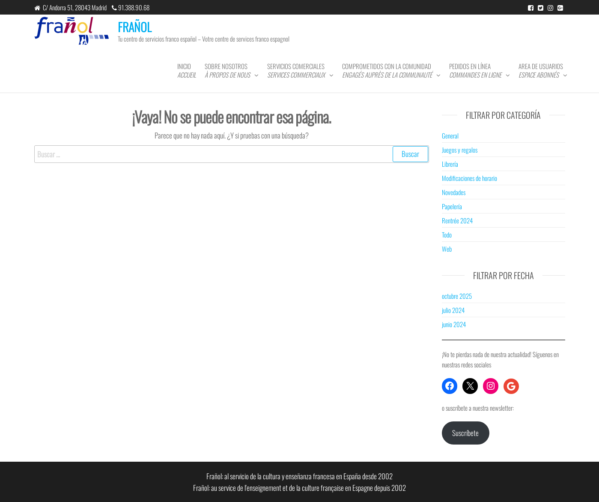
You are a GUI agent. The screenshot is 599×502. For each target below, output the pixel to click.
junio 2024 (454, 324)
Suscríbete (465, 432)
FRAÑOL (135, 27)
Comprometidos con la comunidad (387, 70)
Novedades (453, 192)
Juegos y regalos (459, 149)
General (450, 135)
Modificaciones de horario (469, 178)
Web (447, 248)
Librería (450, 163)
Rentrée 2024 (457, 220)
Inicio (186, 70)
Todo (447, 234)
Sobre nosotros (227, 70)
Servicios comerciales (296, 70)
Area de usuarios (541, 70)
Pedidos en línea (475, 70)
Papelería (452, 206)
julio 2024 (453, 310)
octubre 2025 (457, 296)
